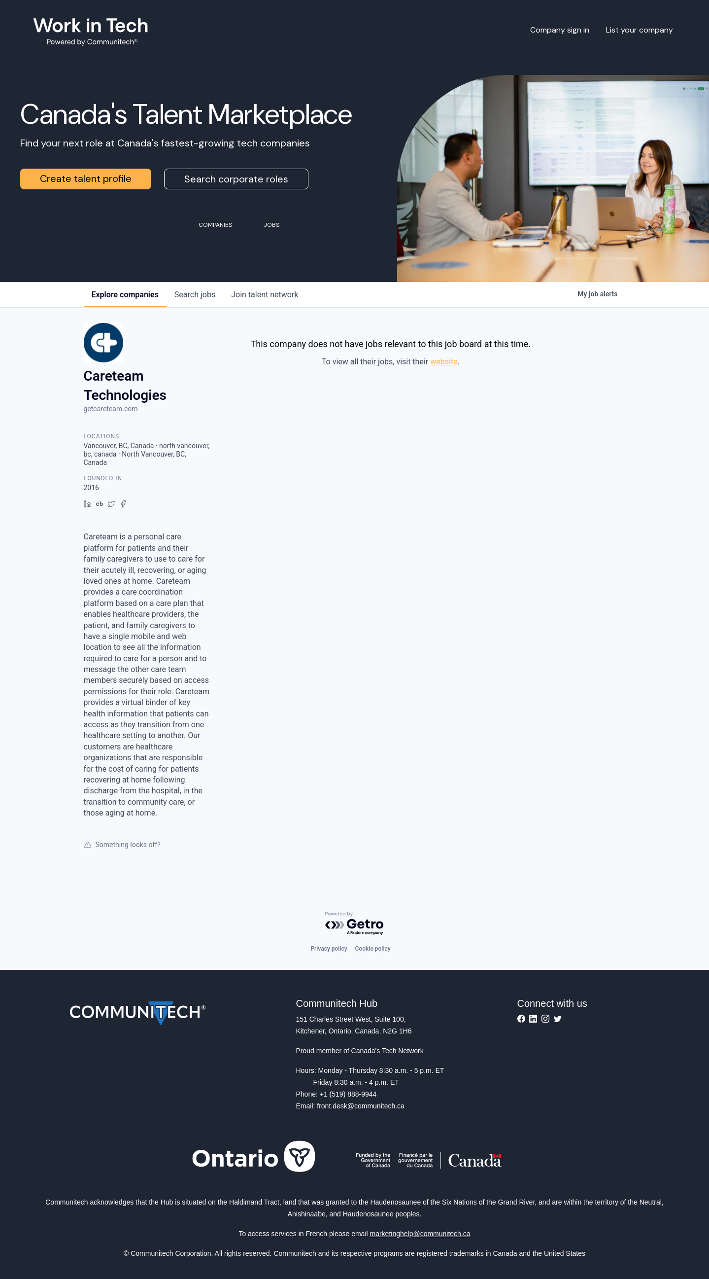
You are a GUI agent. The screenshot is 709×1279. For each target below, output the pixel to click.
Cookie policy (373, 948)
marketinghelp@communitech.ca (420, 1234)
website (443, 361)
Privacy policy (328, 948)
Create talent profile (86, 178)
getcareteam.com (111, 409)
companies (125, 294)
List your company (639, 30)
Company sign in (559, 30)
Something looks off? (122, 845)
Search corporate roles (236, 179)
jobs (194, 294)
